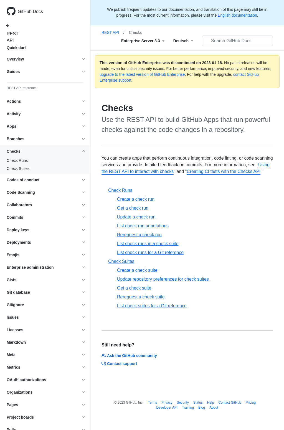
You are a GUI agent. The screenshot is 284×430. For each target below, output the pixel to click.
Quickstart (16, 48)
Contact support (119, 363)
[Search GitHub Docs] (237, 41)
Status (198, 402)
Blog (201, 407)
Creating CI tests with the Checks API (223, 171)
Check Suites (18, 168)
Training (188, 407)
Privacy (166, 402)
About (213, 407)
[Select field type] (143, 40)
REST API (11, 37)
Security (183, 402)
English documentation (237, 15)
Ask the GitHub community (129, 355)
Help (210, 402)
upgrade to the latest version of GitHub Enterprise (142, 74)
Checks (135, 32)
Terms (152, 402)
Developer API (167, 407)
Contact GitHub (229, 402)
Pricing (251, 402)
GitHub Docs (30, 11)
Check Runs (17, 160)
